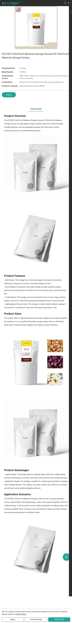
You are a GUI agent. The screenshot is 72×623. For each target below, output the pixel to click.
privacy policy (21, 614)
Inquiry (8, 95)
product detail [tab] (36, 109)
